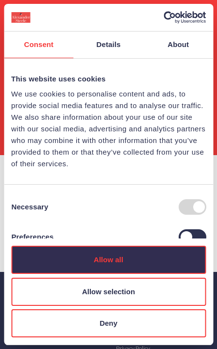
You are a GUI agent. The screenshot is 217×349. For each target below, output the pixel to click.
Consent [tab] (38, 44)
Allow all (108, 259)
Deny (108, 323)
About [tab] (178, 44)
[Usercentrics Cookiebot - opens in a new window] (163, 17)
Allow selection (108, 291)
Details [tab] (109, 44)
